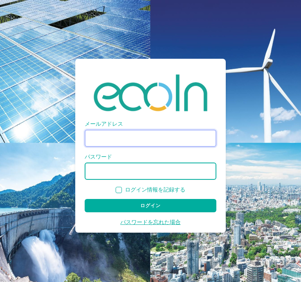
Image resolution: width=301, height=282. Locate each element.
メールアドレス (104, 124)
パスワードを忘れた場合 (150, 222)
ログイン (150, 205)
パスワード (98, 157)
